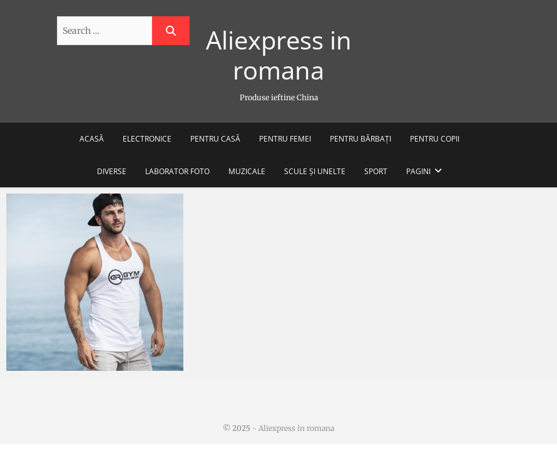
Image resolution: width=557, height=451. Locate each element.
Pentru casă (215, 138)
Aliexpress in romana (279, 55)
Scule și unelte (314, 171)
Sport (375, 171)
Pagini (418, 171)
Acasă (91, 138)
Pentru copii (434, 138)
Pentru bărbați (360, 138)
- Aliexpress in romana (292, 428)
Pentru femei (285, 138)
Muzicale (246, 171)
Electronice (147, 138)
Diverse (111, 171)
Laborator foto (177, 171)
